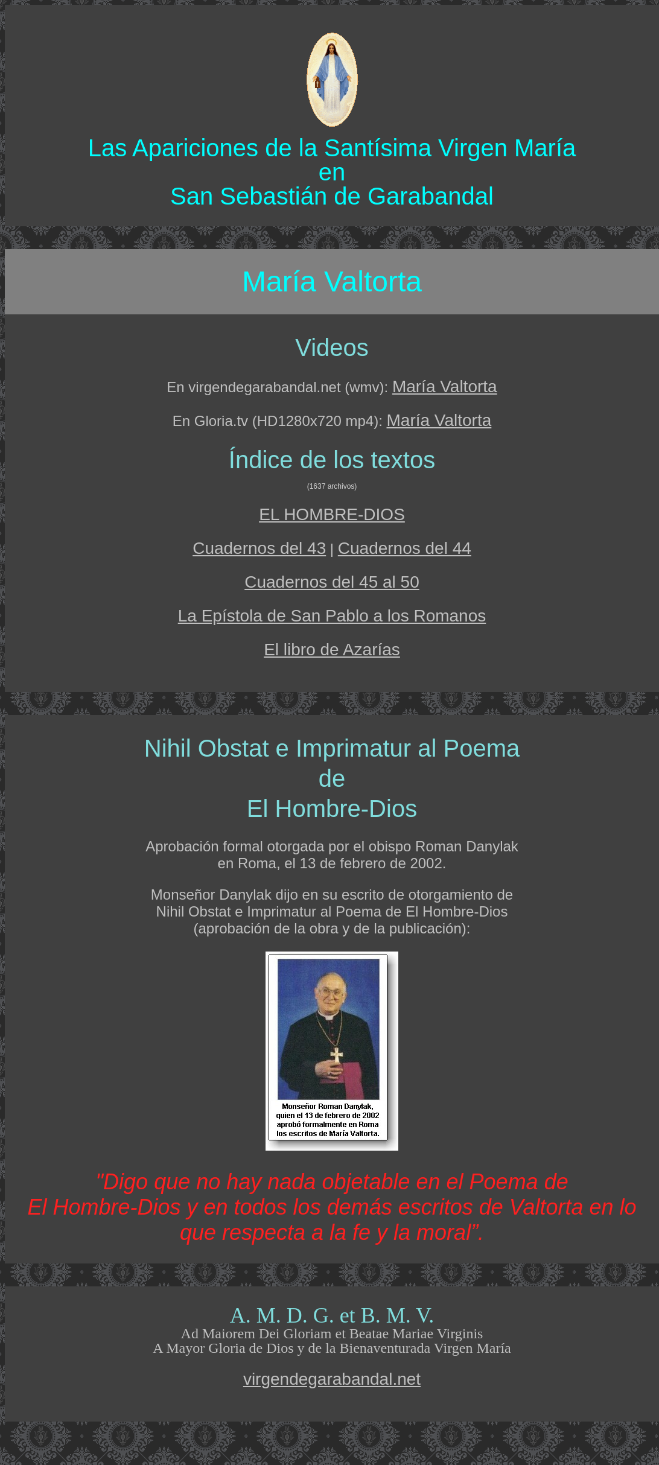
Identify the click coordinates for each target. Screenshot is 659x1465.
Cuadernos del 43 (259, 548)
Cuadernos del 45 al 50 (331, 582)
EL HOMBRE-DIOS (332, 514)
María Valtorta (444, 386)
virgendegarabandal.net (332, 1379)
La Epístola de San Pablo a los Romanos (332, 615)
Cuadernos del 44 (404, 548)
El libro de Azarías (332, 649)
